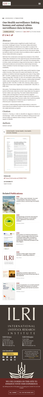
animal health (11, 131)
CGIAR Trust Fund (33, 356)
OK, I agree (12, 393)
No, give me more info (26, 392)
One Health (27, 131)
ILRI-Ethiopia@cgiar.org (28, 345)
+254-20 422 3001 (8, 344)
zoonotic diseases (12, 133)
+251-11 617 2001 (26, 344)
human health (19, 131)
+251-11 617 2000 (27, 342)
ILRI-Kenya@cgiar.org (9, 345)
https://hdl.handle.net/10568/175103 (16, 178)
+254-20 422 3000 (8, 342)
